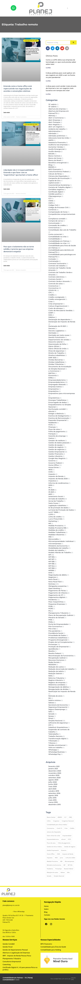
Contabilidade (54, 239)
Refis (50, 676)
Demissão (52, 333)
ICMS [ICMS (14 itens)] (58, 854)
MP (49, 555)
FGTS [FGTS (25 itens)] (69, 839)
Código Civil (53, 205)
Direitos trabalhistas (56, 355)
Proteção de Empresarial (58, 647)
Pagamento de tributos (57, 593)
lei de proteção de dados (58, 508)
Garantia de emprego (57, 436)
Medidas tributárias (56, 535)
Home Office (53, 465)
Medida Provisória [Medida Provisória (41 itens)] (52, 861)
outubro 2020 (53, 775)
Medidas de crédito (56, 530)
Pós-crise (52, 629)
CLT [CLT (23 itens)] (65, 817)
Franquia (52, 434)
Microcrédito (53, 539)
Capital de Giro (54, 181)
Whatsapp (52, 750)
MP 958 (51, 568)
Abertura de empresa (57, 109)
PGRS (50, 609)
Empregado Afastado (57, 384)
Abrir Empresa (54, 120)
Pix (49, 611)
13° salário (52, 104)
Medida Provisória (55, 526)
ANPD (50, 140)
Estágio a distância (56, 414)
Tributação (52, 741)
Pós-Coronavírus (55, 626)
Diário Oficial (53, 346)
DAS (50, 315)
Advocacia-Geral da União (58, 138)
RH (49, 698)
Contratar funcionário (57, 263)
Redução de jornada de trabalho (61, 669)
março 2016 (53, 802)
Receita (51, 651)
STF (49, 725)
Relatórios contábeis (56, 685)
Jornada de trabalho (56, 499)
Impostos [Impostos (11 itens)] (49, 858)
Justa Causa (53, 503)
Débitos (51, 317)
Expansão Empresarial (57, 420)
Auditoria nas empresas (58, 145)
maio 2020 (52, 787)
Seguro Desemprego (56, 709)
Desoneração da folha (57, 344)
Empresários (53, 389)
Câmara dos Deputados (57, 176)
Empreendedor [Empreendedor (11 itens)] (67, 835)
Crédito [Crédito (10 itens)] (72, 828)
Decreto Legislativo (56, 331)
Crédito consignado (56, 297)
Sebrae (51, 703)
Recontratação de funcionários (60, 656)
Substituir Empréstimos (58, 727)
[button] (67, 8)
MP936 (51, 570)
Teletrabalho (53, 734)
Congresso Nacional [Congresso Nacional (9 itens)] (68, 821)
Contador (52, 259)
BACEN (51, 154)
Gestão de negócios (56, 449)
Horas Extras (53, 467)
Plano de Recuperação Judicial (60, 615)
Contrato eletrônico (56, 277)
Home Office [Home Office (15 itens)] (50, 854)
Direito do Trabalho (56, 353)
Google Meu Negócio (56, 458)
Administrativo (54, 131)
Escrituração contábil (57, 409)
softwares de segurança (58, 723)
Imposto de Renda (55, 476)
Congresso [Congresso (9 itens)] (56, 821)
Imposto (51, 474)
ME (49, 523)
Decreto (51, 328)
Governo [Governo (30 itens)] (63, 850)
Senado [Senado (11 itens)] (49, 876)
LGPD (50, 514)
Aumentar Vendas (55, 147)
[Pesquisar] (73, 42)
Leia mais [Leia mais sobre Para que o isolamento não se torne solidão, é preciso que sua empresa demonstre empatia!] (7, 265)
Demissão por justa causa (58, 335)
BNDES (51, 167)
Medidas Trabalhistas (56, 532)
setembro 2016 (54, 793)
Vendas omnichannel (56, 745)
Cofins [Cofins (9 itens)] (49, 821)
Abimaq (51, 116)
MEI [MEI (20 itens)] (61, 861)
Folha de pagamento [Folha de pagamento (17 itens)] (64, 843)
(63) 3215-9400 (7, 911)
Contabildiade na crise (57, 237)
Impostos (52, 481)
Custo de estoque (55, 308)
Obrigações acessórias (57, 586)
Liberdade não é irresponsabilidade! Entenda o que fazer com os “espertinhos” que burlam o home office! (21, 172)
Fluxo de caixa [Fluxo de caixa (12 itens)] (51, 843)
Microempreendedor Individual (60, 541)
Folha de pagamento (56, 432)
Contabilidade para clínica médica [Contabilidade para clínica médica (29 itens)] (57, 824)
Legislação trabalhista (57, 505)
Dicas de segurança (56, 351)
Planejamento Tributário (58, 613)
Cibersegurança (54, 196)
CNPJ (50, 203)
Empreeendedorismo (57, 380)
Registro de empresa (56, 683)
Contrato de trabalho (56, 266)
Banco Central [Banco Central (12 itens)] (51, 817)
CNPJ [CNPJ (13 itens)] (70, 817)
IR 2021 (51, 492)
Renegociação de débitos (58, 687)
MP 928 (51, 562)
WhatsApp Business (56, 752)
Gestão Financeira (55, 454)
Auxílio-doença (54, 151)
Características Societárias (59, 185)
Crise (50, 302)
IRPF (50, 494)
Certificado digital (55, 192)
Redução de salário (56, 671)
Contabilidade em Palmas (58, 241)
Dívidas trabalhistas (56, 362)
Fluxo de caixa (54, 429)
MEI (49, 537)
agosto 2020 (53, 780)
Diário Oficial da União (57, 349)
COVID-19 (52, 290)
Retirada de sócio (55, 696)
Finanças (52, 427)
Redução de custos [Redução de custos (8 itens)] (52, 872)
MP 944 (51, 566)
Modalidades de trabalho (58, 548)
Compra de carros (55, 221)
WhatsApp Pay (54, 754)
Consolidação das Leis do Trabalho (62, 230)
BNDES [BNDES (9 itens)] (60, 817)
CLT (49, 198)
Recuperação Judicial (56, 658)
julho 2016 (52, 798)
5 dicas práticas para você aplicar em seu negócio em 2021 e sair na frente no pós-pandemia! (60, 75)
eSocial (51, 411)
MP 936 (51, 564)
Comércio (52, 210)
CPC (50, 293)
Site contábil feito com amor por (61, 979)
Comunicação (54, 223)
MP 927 (51, 559)
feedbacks (52, 423)
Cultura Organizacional (57, 306)
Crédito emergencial (56, 299)
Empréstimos (53, 398)
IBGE (50, 470)
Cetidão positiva (54, 194)
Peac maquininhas (55, 602)
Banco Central (54, 156)
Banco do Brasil (54, 160)
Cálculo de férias (55, 174)
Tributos (51, 743)
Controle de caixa (55, 284)
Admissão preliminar (56, 136)
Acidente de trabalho (56, 129)
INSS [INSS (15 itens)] (56, 858)
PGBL (50, 606)
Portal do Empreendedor (58, 624)
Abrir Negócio (54, 125)
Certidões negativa (56, 190)
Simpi (50, 718)
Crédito (51, 295)
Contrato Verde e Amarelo (59, 281)
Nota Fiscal (52, 579)
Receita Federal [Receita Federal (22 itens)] (68, 869)
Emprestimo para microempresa (61, 393)
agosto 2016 (53, 795)
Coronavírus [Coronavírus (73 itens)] (50, 828)
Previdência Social (55, 633)
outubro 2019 (53, 791)
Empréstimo (53, 391)
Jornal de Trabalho (55, 501)
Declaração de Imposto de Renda (61, 322)
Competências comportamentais (61, 214)
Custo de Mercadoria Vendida (60, 311)
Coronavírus (53, 288)
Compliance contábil (56, 219)
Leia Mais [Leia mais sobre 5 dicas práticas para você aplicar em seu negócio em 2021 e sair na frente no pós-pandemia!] (48, 81)
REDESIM (52, 665)
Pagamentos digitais (56, 597)
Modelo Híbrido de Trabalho (59, 553)
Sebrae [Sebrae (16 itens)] (63, 872)
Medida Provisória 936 (57, 528)
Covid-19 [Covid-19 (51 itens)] (59, 828)
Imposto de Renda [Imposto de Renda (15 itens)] (67, 854)
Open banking (54, 588)
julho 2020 (52, 782)
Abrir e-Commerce (55, 118)
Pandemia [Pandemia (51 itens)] (50, 869)
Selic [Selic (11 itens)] (68, 872)
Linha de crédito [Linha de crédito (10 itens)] (70, 858)
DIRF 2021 (52, 358)
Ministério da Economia (58, 546)
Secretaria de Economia (58, 705)
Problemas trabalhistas (57, 638)
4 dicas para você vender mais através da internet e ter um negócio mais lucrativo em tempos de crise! (61, 88)
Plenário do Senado (56, 618)
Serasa (51, 716)
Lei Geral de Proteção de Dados (61, 510)
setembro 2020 (54, 778)
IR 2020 (51, 490)
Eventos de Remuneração (58, 418)
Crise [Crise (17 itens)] (65, 828)
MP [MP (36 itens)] (64, 865)
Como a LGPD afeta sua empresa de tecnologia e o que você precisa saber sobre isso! (61, 62)
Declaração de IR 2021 (57, 326)
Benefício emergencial (57, 163)
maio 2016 (52, 800)
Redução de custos (56, 667)
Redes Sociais (53, 662)
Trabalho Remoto (55, 736)
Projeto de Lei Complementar (60, 642)
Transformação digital (57, 739)
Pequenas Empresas (56, 604)
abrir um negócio (55, 127)
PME (50, 620)
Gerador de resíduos (56, 441)
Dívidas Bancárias (55, 360)
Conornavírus (53, 228)
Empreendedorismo (56, 382)
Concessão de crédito (57, 225)
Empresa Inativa (55, 387)
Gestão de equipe (55, 445)
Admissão (52, 133)
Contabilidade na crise (57, 243)
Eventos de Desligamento (58, 416)
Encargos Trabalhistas (57, 400)
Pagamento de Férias (57, 591)
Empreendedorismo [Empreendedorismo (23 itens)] (53, 839)
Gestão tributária (55, 456)
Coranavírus (53, 286)
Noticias (51, 584)
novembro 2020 (54, 773)
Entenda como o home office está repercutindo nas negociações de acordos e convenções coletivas (18, 88)
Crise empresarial (55, 304)
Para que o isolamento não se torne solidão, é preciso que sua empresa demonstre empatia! (19, 249)
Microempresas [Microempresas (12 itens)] (69, 861)
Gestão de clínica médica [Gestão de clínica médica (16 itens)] (54, 847)
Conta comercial (55, 234)
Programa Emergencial (57, 640)
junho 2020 (52, 784)
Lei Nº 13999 (53, 512)
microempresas (54, 544)
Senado (51, 714)
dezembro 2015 (54, 804)
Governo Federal (55, 463)
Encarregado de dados (57, 402)
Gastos (51, 438)
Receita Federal (54, 653)
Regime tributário (55, 680)
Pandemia (52, 600)
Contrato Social (54, 279)
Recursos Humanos (56, 660)
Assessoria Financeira (57, 142)
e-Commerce (53, 371)
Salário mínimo (54, 700)
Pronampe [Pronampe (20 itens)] (58, 869)
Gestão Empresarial (56, 452)
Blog (50, 165)
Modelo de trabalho (56, 550)
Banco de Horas (54, 158)
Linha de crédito (55, 517)
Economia (52, 375)
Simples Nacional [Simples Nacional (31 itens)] (59, 876)
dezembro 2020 (54, 771)
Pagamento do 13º (55, 595)
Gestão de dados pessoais (58, 443)
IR (49, 488)
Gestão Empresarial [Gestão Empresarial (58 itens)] (53, 850)
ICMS (50, 472)
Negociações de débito (57, 575)
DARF (50, 313)
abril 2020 (52, 789)
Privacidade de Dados (57, 635)
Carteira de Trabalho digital (59, 187)
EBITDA (51, 373)
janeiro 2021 (53, 769)
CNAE (50, 201)
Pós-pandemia (54, 631)
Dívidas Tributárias (55, 364)
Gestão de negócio (55, 447)
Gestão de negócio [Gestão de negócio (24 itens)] (69, 847)
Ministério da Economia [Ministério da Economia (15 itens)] (54, 865)
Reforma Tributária (56, 678)
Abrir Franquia (54, 122)
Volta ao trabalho (55, 747)
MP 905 (51, 557)
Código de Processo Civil (58, 207)
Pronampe (52, 644)
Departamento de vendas (58, 340)
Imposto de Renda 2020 (58, 479)
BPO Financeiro (54, 169)
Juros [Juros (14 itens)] (61, 858)
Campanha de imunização (59, 178)
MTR (50, 573)
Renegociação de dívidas (58, 689)
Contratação (53, 261)
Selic (50, 712)
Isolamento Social (55, 496)
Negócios (52, 577)
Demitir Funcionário (56, 337)
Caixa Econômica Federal (58, 172)
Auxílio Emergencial (56, 149)
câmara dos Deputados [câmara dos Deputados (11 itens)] (54, 832)
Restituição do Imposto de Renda (61, 691)
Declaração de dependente (59, 320)
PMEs (50, 622)
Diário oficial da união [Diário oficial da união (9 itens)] (53, 835)
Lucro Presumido (55, 519)
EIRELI (51, 378)
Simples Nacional (55, 721)
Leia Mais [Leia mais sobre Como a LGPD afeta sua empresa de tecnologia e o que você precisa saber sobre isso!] (48, 67)
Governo (51, 461)
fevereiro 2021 (54, 766)
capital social (53, 183)
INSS (50, 485)
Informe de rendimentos (58, 483)
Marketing (52, 521)
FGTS (50, 425)
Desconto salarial (55, 342)
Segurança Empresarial (57, 707)
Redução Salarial (55, 674)
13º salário (52, 107)
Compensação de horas (57, 212)
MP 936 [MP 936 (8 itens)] (70, 865)
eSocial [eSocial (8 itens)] (63, 839)
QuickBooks (53, 649)
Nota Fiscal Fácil (54, 582)
